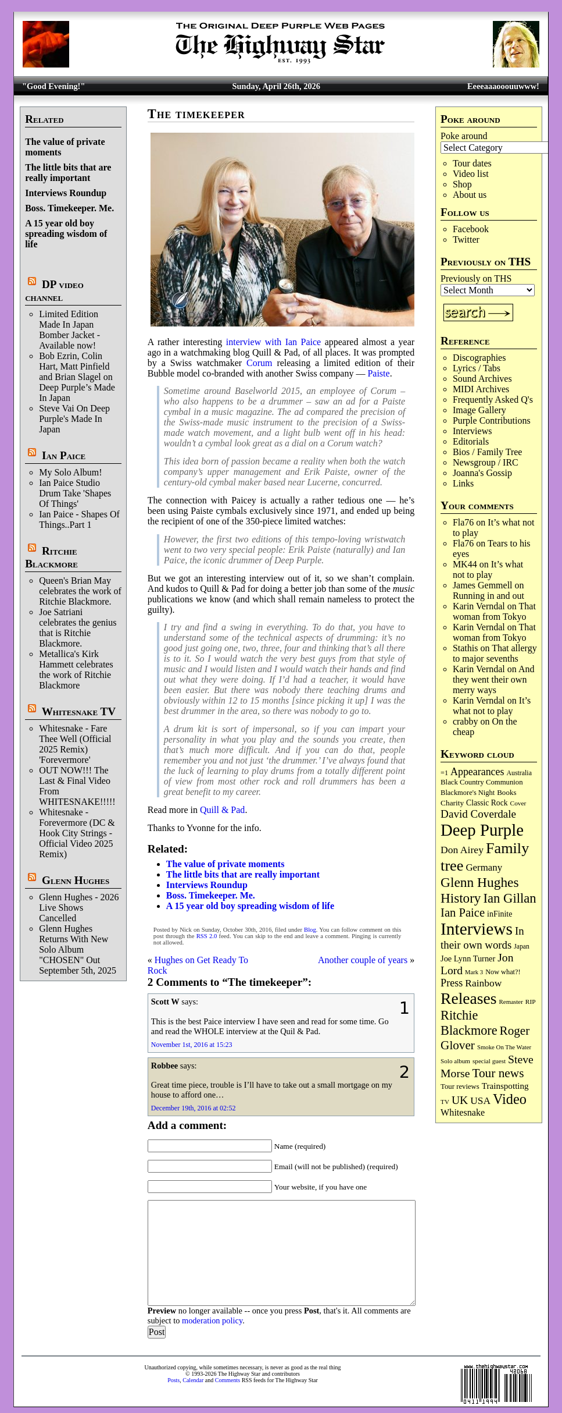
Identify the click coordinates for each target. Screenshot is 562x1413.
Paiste (378, 373)
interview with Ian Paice (273, 342)
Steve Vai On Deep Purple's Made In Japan (74, 418)
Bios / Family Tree (487, 452)
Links (463, 483)
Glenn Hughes (75, 880)
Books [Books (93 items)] (506, 792)
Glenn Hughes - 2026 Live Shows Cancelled (79, 907)
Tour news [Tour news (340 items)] (498, 1073)
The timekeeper (196, 113)
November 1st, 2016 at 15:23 (191, 1045)
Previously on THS (476, 278)
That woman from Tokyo (494, 611)
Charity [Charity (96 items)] (452, 802)
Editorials (471, 441)
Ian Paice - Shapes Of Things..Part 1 (79, 519)
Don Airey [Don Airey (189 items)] (462, 849)
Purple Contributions (492, 420)
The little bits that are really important (68, 172)
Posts (173, 1380)
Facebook (471, 229)
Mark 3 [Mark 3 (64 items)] (474, 972)
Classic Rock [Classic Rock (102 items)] (486, 802)
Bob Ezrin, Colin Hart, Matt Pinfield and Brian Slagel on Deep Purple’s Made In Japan (77, 377)
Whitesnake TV (79, 711)
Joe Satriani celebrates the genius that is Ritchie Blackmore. (77, 627)
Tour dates (472, 163)
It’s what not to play (488, 569)
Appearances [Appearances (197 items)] (477, 771)
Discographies (479, 358)
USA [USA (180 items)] (480, 1100)
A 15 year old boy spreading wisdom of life (66, 233)
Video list (471, 174)
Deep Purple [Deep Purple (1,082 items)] (482, 830)
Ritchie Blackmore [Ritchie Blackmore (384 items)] (469, 1023)
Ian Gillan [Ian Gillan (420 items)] (509, 898)
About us (469, 195)
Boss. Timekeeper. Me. (69, 208)
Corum (259, 363)
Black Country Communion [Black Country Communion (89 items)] (482, 782)
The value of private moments (225, 864)
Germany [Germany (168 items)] (484, 867)
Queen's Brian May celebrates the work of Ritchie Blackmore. (80, 591)
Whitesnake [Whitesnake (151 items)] (463, 1112)
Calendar (192, 1380)
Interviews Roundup (65, 193)
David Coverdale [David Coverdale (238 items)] (478, 814)
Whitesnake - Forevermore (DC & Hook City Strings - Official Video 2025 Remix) (77, 833)
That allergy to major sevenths (495, 653)
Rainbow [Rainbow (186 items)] (483, 983)
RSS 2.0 (206, 936)
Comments (227, 1380)
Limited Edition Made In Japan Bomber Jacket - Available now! (69, 329)
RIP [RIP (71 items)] (530, 1001)
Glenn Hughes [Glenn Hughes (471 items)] (479, 882)
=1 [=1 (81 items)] (444, 773)
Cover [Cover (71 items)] (518, 803)
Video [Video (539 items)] (510, 1099)
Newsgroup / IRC (485, 462)
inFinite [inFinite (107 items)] (499, 914)
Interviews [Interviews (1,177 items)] (477, 928)
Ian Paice (63, 455)
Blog (310, 929)
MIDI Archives (481, 389)
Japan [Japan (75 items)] (521, 946)
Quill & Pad (222, 810)
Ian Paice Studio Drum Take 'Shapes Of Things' (75, 493)
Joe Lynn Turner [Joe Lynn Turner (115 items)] (468, 958)
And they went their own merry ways (494, 679)
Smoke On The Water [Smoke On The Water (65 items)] (504, 1046)
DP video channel (54, 290)
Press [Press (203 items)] (452, 983)
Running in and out (488, 596)
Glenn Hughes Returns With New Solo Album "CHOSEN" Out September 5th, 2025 (77, 949)
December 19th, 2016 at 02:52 (193, 1108)
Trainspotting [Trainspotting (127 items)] (505, 1086)
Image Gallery (479, 410)
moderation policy (212, 1320)
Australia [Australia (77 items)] (518, 773)
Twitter (466, 239)
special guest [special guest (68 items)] (489, 1060)
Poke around (464, 136)
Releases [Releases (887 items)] (468, 998)
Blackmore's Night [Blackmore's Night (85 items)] (468, 793)
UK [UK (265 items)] (460, 1100)
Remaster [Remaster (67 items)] (510, 1001)
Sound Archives (482, 379)
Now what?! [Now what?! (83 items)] (502, 972)
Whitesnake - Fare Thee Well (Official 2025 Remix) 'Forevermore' (75, 744)
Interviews (472, 431)
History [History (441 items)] (461, 898)
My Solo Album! (70, 472)
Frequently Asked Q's (493, 399)
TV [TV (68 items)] (445, 1101)
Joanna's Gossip (482, 473)
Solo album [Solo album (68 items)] (455, 1060)
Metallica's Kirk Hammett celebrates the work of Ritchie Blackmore (76, 669)
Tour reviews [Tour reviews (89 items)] (460, 1086)
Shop (462, 184)
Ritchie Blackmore (51, 557)
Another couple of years (362, 960)
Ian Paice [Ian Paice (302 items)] (463, 912)
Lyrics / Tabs (476, 368)
